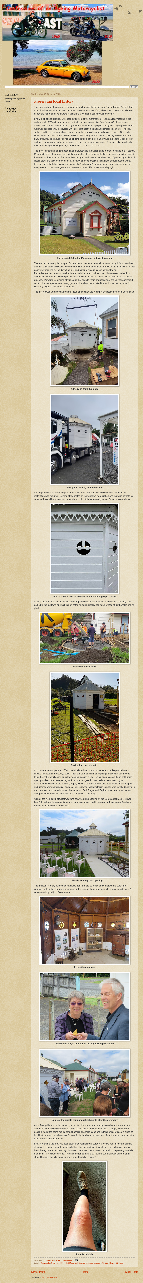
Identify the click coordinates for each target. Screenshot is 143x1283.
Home (85, 1272)
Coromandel (45, 1263)
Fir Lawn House (108, 1263)
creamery (97, 1263)
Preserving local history (54, 101)
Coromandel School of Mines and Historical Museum (72, 1263)
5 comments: (67, 1260)
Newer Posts (38, 1272)
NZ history (120, 1263)
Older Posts (131, 1272)
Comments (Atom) (49, 1277)
